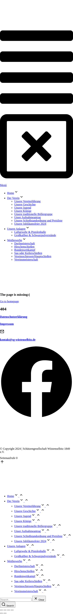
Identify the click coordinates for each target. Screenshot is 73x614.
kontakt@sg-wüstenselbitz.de (17, 339)
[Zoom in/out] (12, 610)
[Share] (5, 610)
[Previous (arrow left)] (1, 613)
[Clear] (39, 599)
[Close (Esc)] (1, 610)
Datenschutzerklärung (13, 316)
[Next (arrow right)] (5, 613)
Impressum (7, 323)
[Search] (7, 605)
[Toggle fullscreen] (8, 610)
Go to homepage (9, 301)
